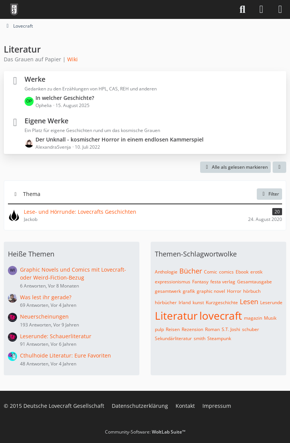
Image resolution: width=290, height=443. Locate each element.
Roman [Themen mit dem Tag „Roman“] (212, 329)
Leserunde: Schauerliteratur (55, 336)
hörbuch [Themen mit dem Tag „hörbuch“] (252, 291)
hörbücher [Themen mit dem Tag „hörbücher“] (166, 302)
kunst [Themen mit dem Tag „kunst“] (198, 302)
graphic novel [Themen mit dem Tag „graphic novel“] (211, 291)
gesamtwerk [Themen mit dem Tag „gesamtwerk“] (168, 291)
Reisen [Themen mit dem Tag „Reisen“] (173, 329)
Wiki (72, 59)
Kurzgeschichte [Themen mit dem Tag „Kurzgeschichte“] (222, 302)
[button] (279, 167)
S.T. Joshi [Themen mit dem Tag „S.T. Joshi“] (231, 329)
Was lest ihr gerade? (45, 297)
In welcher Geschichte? (64, 97)
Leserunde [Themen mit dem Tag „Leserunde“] (271, 302)
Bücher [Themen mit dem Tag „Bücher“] (190, 270)
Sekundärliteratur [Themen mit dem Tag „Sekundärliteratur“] (173, 338)
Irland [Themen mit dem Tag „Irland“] (185, 302)
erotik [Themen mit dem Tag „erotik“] (256, 272)
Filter (269, 194)
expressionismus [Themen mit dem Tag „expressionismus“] (172, 281)
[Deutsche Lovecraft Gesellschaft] (14, 9)
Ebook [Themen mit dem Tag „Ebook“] (242, 272)
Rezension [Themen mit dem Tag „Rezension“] (192, 329)
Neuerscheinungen (44, 316)
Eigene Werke (46, 120)
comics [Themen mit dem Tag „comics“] (226, 272)
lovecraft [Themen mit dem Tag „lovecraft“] (220, 315)
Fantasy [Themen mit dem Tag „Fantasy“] (200, 281)
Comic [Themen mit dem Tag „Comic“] (210, 272)
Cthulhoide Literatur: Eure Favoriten (65, 355)
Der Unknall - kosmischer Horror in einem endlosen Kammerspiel (119, 139)
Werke (35, 79)
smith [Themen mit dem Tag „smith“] (199, 338)
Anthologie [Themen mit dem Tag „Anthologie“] (166, 272)
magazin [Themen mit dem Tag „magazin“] (253, 318)
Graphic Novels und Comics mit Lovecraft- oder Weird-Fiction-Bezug (73, 273)
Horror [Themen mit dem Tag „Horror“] (234, 291)
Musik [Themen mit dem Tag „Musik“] (270, 318)
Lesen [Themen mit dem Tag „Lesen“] (249, 301)
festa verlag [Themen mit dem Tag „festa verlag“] (222, 281)
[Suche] (242, 9)
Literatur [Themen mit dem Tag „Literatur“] (176, 315)
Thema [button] (31, 193)
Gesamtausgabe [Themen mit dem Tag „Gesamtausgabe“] (254, 281)
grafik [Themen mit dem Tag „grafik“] (189, 291)
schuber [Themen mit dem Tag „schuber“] (250, 329)
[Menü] (280, 9)
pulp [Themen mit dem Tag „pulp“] (159, 329)
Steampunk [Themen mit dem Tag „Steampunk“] (219, 338)
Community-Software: (145, 432)
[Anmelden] (261, 9)
